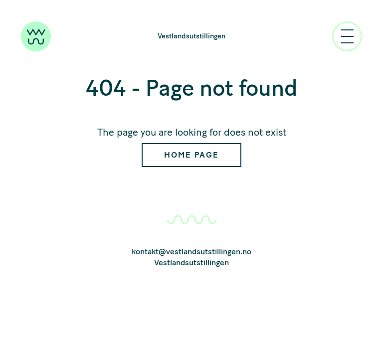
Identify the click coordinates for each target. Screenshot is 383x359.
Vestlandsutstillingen (191, 35)
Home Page (191, 155)
